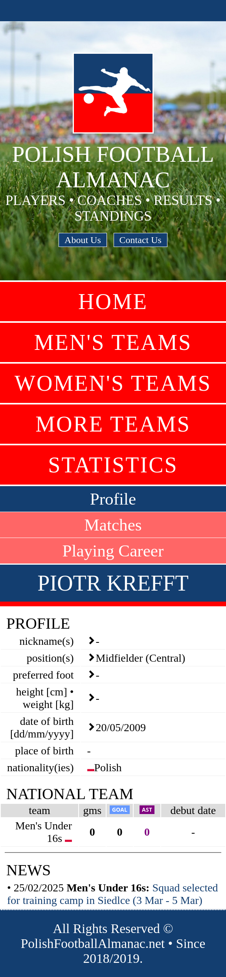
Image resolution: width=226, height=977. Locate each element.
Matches (112, 525)
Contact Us (140, 240)
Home (113, 301)
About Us (82, 240)
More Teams (113, 424)
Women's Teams (113, 383)
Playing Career (113, 551)
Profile (113, 499)
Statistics (113, 465)
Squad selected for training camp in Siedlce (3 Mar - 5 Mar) (112, 894)
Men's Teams (113, 342)
